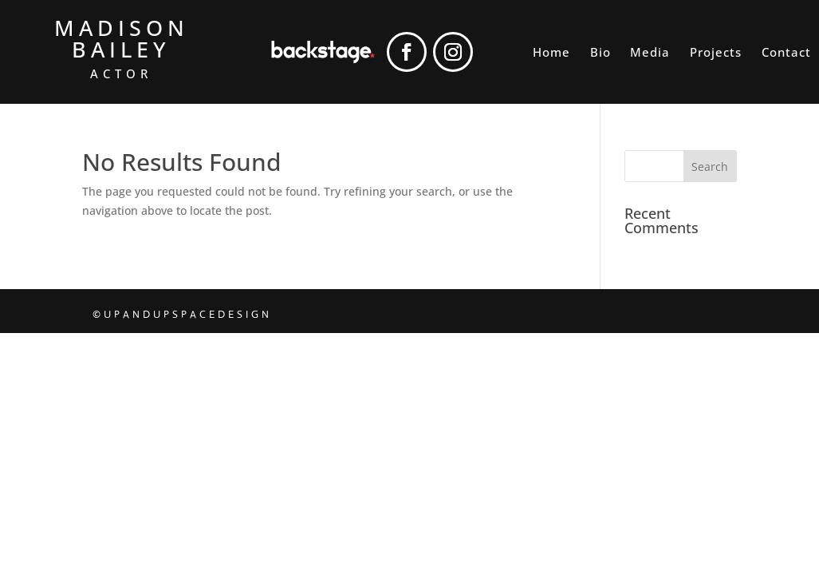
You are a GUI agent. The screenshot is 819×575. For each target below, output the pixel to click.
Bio (600, 53)
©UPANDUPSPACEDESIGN (182, 314)
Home (551, 53)
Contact (786, 53)
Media (650, 53)
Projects (716, 53)
